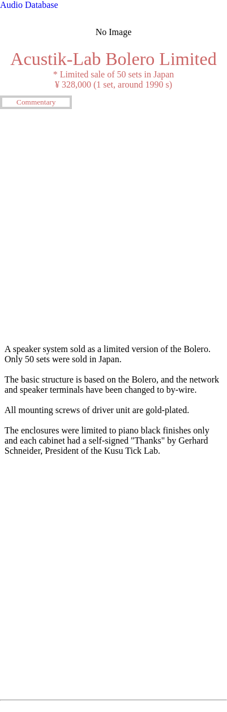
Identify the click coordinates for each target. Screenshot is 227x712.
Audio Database (29, 5)
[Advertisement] (113, 225)
